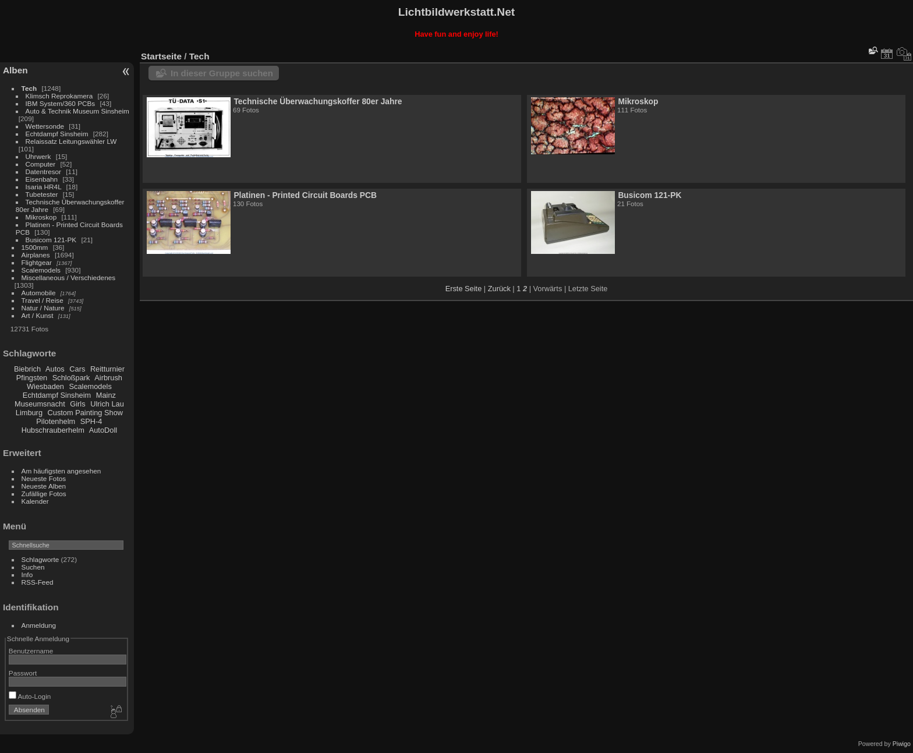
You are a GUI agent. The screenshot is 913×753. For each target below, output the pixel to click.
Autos (55, 369)
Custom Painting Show (85, 412)
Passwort (23, 673)
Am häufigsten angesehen (61, 471)
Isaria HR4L (44, 186)
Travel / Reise (42, 300)
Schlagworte (40, 559)
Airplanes (36, 255)
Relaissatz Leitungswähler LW (71, 141)
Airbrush (108, 377)
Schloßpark (71, 377)
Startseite (161, 56)
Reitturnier (107, 369)
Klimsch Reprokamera (59, 96)
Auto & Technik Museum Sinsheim (77, 111)
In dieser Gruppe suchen (222, 73)
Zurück (499, 288)
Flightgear (37, 262)
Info (27, 574)
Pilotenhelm (55, 421)
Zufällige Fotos (44, 493)
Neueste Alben (44, 486)
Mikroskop (41, 217)
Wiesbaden (45, 386)
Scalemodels (41, 270)
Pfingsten (31, 377)
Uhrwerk (38, 156)
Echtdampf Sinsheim (57, 133)
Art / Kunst (38, 315)
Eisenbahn (42, 179)
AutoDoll (103, 430)
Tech (29, 88)
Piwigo (902, 743)
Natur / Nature (43, 308)
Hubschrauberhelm (53, 430)
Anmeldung (39, 625)
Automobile (39, 292)
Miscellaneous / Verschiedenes (69, 277)
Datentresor (43, 171)
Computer (41, 164)
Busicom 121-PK (51, 239)
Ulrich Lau (107, 404)
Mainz (106, 395)
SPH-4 (91, 421)
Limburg (29, 412)
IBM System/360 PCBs (60, 103)
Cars (77, 369)
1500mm (35, 247)
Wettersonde (45, 126)
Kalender (35, 501)
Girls (77, 404)
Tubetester (42, 194)
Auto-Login (30, 696)
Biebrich (27, 369)
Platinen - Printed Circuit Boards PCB (305, 195)
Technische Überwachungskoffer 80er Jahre (317, 101)
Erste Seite (463, 288)
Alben (15, 70)
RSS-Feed (38, 582)
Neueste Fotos (44, 478)
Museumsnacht (40, 404)
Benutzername (31, 651)
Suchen (33, 567)
